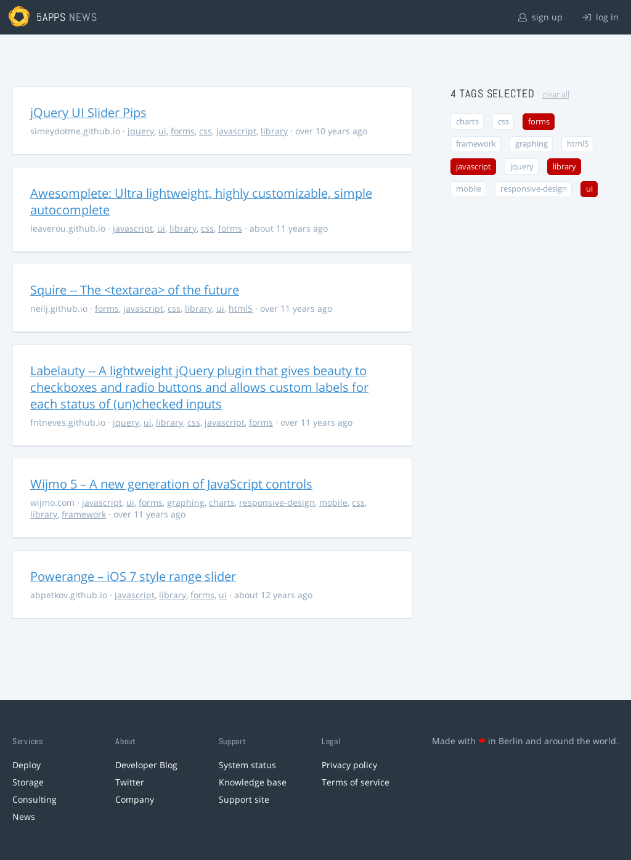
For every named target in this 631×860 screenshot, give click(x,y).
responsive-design (277, 502)
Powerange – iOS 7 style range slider (133, 576)
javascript (236, 131)
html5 (241, 308)
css (205, 131)
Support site (244, 799)
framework (84, 514)
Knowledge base (253, 782)
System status (247, 765)
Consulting (34, 799)
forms (183, 131)
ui (162, 131)
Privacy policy (349, 765)
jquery (141, 131)
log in (600, 17)
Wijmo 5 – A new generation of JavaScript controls (171, 484)
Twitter (129, 782)
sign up (540, 17)
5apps (51, 17)
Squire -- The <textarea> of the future (134, 290)
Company (134, 799)
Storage (28, 782)
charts (222, 502)
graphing (186, 502)
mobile (333, 502)
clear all (555, 94)
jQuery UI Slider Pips (88, 112)
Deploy (26, 765)
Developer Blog (146, 765)
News (23, 816)
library (274, 131)
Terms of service (355, 782)
